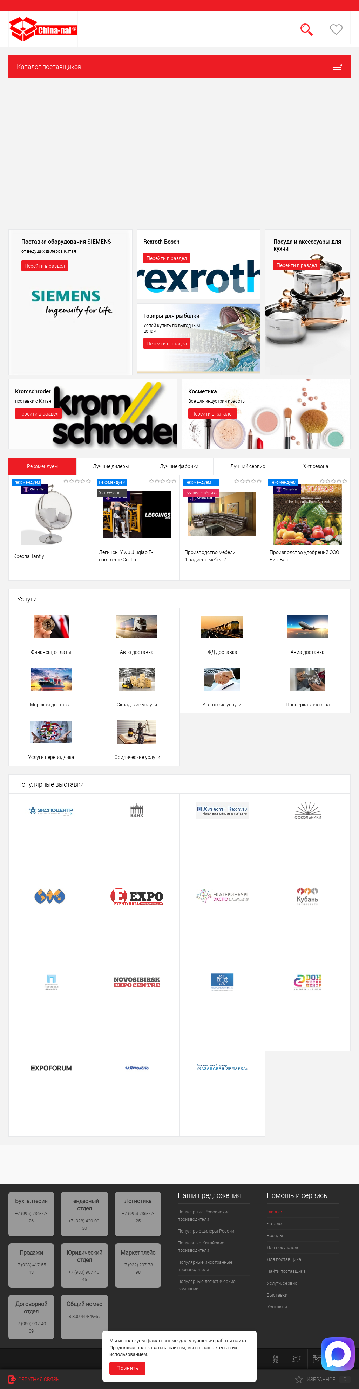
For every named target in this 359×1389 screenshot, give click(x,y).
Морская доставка (51, 704)
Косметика (202, 391)
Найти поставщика (286, 1271)
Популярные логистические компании (207, 1285)
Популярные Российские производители (204, 1215)
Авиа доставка (308, 652)
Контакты (277, 1307)
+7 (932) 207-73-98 (138, 1268)
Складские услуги (137, 704)
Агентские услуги (222, 704)
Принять (127, 1368)
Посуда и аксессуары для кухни (307, 245)
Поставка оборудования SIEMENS (66, 241)
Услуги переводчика (51, 757)
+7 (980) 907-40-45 (84, 1276)
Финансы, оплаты (51, 652)
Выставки (277, 1295)
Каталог (275, 1223)
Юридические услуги (136, 757)
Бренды (275, 1235)
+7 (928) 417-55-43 (31, 1268)
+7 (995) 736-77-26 (31, 1217)
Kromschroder (33, 391)
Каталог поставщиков (179, 66)
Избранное (323, 1379)
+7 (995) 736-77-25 (138, 1217)
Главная (275, 1211)
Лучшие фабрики (179, 466)
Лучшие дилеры (111, 466)
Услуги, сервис (282, 1283)
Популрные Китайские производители (201, 1246)
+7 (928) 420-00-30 (84, 1224)
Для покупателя (283, 1247)
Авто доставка (137, 652)
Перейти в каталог (212, 414)
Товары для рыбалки (171, 315)
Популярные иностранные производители (205, 1265)
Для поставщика (284, 1259)
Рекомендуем (42, 466)
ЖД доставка (222, 652)
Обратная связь (33, 1379)
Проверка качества (308, 704)
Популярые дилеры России (206, 1231)
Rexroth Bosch (161, 241)
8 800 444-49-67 (85, 1316)
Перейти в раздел (45, 266)
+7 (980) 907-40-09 (31, 1327)
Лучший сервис (247, 466)
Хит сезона (315, 466)
